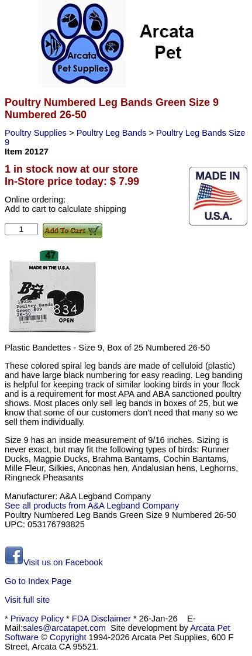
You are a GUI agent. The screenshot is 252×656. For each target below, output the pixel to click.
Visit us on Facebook (54, 562)
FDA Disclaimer (101, 618)
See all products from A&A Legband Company (92, 505)
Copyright (68, 637)
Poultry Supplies (37, 133)
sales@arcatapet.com (64, 628)
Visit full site (27, 600)
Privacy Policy (37, 618)
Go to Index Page (38, 581)
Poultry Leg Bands (113, 133)
